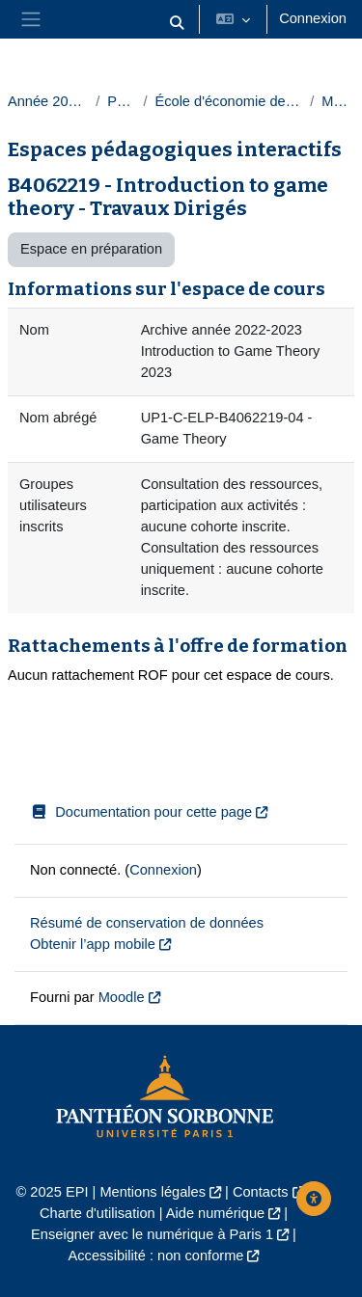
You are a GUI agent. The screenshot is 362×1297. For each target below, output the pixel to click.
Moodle (121, 997)
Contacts (261, 1192)
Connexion (313, 18)
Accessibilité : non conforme (156, 1255)
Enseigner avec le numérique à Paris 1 (152, 1234)
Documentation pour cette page (141, 812)
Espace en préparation (91, 249)
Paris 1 (121, 101)
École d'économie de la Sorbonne (228, 101)
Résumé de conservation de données (147, 923)
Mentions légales (152, 1192)
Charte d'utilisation (97, 1213)
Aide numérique (215, 1213)
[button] (177, 23)
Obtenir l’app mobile (92, 944)
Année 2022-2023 (48, 101)
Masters (337, 101)
